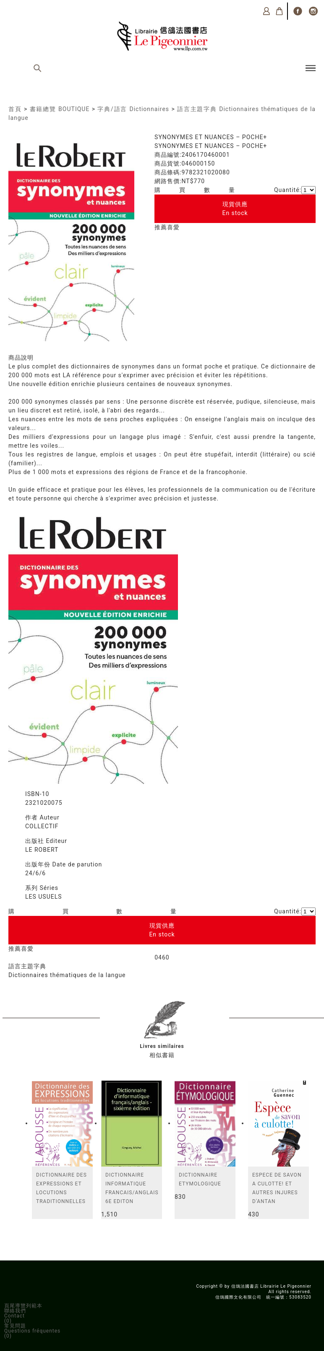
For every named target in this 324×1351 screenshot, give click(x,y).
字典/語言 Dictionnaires (133, 109)
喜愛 (173, 227)
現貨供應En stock (235, 208)
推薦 (160, 227)
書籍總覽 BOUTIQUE (60, 109)
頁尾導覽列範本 (23, 1306)
